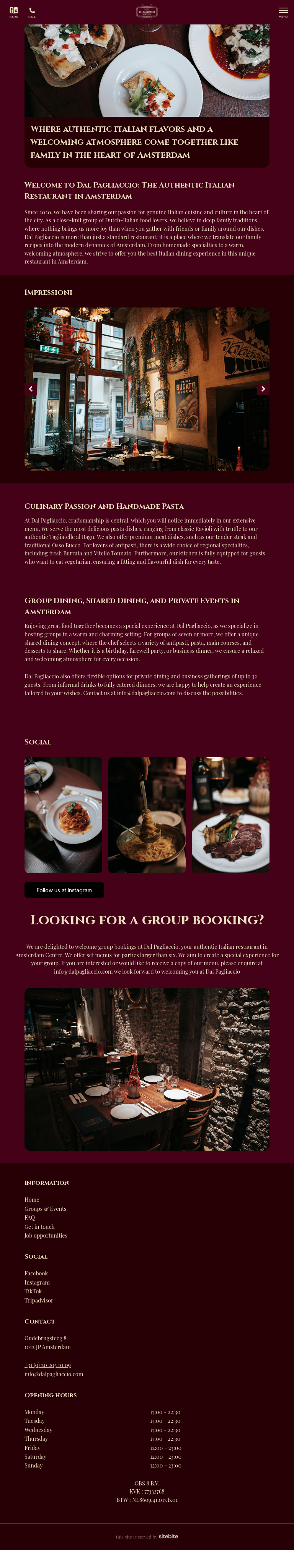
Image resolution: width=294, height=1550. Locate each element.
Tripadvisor (38, 1300)
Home (31, 1199)
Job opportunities (45, 1235)
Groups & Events (45, 1208)
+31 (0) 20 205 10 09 (47, 1365)
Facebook (36, 1273)
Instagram (37, 1282)
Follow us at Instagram (64, 890)
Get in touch (39, 1226)
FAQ (29, 1217)
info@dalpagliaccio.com (146, 693)
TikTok (33, 1291)
